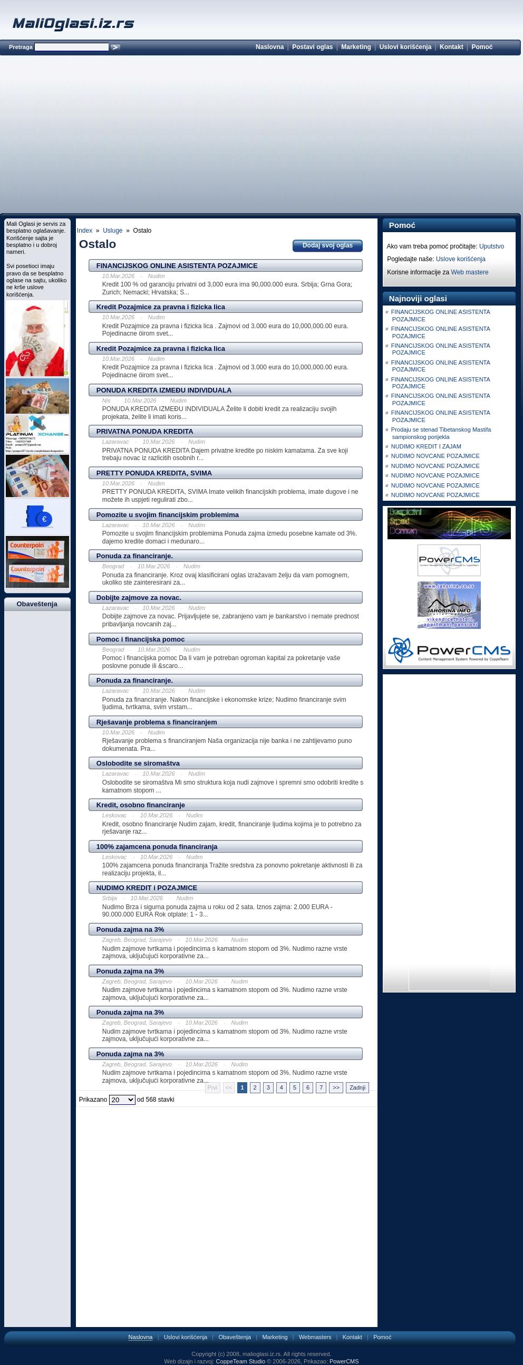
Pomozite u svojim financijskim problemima (167, 515)
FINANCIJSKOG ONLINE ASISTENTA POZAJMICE (177, 266)
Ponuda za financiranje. (134, 556)
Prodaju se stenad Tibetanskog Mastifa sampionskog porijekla (441, 433)
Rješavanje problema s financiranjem (156, 722)
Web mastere (470, 272)
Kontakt (451, 47)
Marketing (356, 47)
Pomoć (481, 47)
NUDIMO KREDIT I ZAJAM (426, 446)
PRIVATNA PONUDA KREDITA (144, 431)
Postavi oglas (312, 47)
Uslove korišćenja (461, 259)
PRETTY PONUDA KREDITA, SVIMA (154, 473)
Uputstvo (491, 246)
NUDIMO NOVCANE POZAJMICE (435, 456)
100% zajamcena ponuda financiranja (157, 847)
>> (336, 1087)
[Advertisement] (260, 136)
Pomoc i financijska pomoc (140, 639)
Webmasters (315, 1337)
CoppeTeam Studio (241, 1361)
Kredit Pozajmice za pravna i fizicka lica (160, 307)
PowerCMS (344, 1361)
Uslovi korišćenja (406, 47)
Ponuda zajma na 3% (130, 929)
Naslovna (270, 47)
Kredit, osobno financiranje (140, 805)
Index (84, 230)
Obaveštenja (234, 1337)
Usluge (112, 230)
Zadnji (357, 1087)
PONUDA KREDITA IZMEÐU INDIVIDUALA (164, 390)
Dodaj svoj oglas (328, 245)
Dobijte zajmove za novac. (138, 598)
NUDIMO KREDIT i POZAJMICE (146, 888)
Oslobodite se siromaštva (138, 763)
